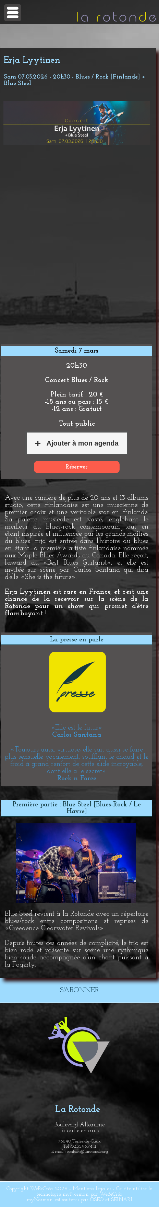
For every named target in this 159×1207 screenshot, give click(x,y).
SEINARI (121, 1200)
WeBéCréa (41, 1189)
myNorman (76, 1194)
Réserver (77, 467)
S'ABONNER (79, 990)
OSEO (96, 1200)
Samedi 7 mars (76, 350)
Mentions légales (92, 1189)
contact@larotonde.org (87, 1151)
